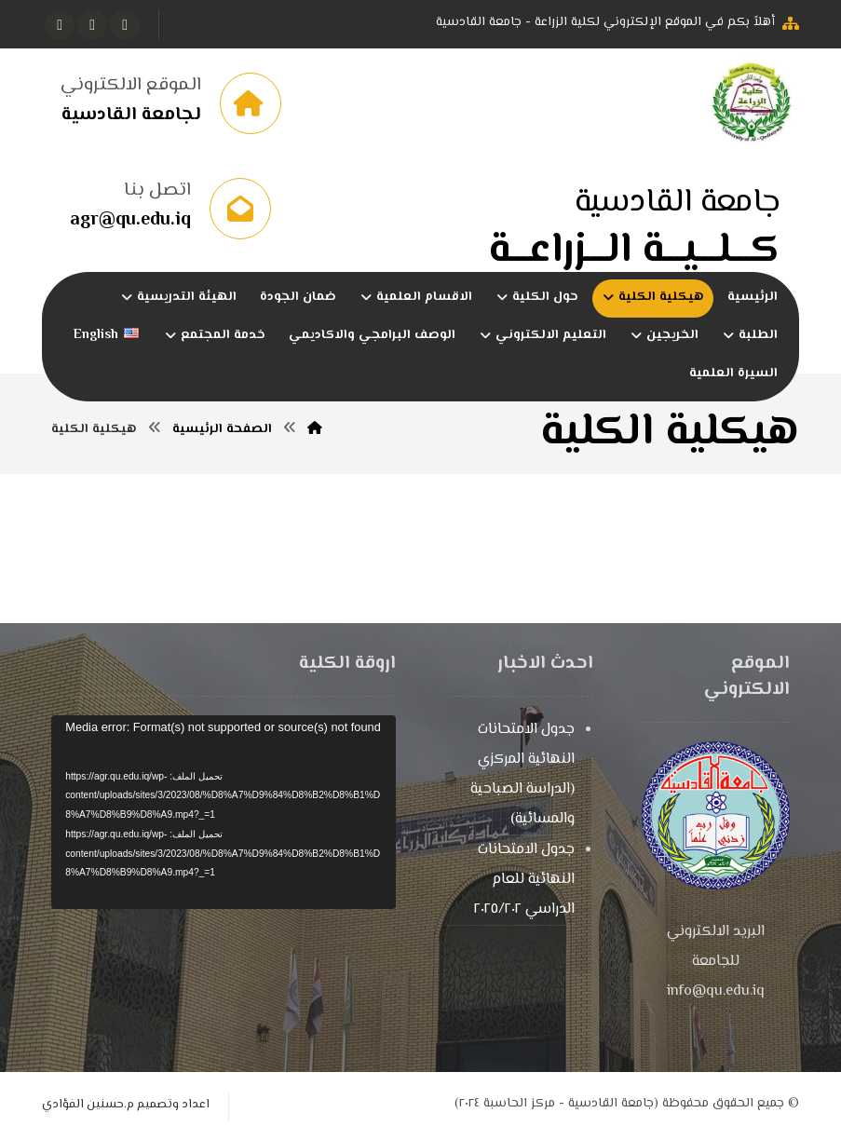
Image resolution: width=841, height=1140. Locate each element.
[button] (125, 25)
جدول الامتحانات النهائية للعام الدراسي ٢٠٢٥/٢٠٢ (524, 880)
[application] (223, 813)
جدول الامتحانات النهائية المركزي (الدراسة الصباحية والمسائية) (522, 775)
